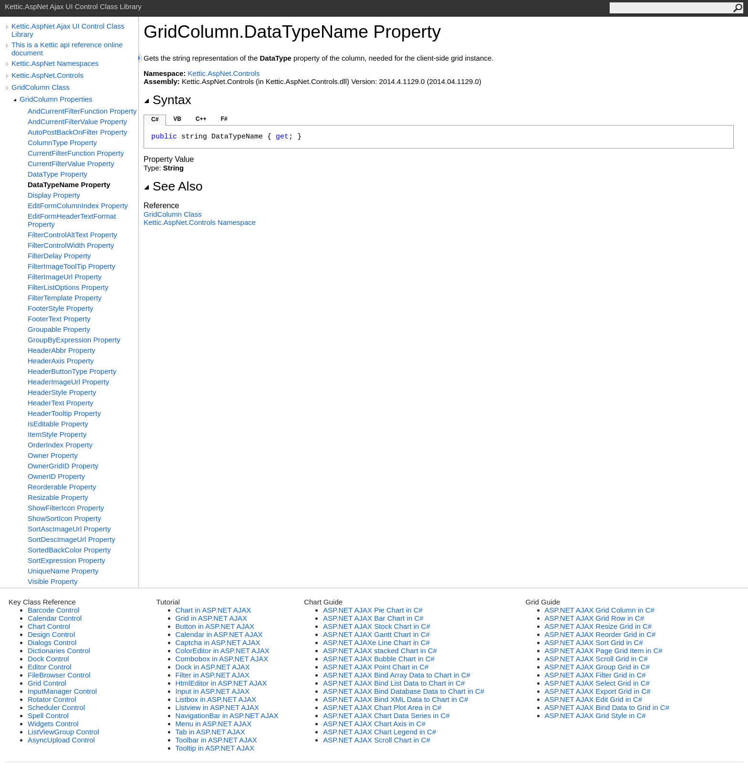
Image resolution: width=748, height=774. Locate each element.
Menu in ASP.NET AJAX (214, 724)
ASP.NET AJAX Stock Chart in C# (376, 626)
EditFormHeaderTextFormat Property (72, 220)
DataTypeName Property (69, 184)
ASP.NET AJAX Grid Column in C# (599, 610)
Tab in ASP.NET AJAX (210, 732)
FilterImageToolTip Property (71, 266)
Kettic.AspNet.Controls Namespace (200, 222)
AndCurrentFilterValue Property (77, 121)
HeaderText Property (61, 403)
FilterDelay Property (59, 256)
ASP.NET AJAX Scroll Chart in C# (376, 740)
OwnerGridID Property (63, 466)
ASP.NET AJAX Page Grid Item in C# (604, 651)
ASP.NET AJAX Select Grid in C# (597, 683)
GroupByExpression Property (74, 340)
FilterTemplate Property (65, 298)
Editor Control (50, 667)
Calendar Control (55, 618)
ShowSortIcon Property (64, 518)
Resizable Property (58, 497)
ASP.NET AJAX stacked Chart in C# (380, 651)
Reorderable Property (62, 487)
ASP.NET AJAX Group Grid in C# (597, 667)
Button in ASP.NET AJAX (215, 626)
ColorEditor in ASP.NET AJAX (223, 651)
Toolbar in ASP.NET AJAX (216, 740)
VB (177, 119)
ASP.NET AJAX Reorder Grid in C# (600, 634)
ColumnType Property (62, 142)
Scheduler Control (56, 707)
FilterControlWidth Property (71, 245)
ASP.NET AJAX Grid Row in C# (594, 618)
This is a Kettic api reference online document (67, 49)
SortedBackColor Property (69, 550)
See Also (173, 186)
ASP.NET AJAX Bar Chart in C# (373, 618)
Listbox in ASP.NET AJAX (216, 699)
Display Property (54, 195)
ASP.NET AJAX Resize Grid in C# (598, 626)
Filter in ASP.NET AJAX (212, 675)
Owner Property (53, 455)
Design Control (51, 634)
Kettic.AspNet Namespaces (55, 63)
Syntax (167, 100)
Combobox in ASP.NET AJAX (222, 659)
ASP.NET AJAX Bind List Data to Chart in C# (394, 683)
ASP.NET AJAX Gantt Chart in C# (376, 634)
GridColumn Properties (56, 99)
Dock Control (48, 659)
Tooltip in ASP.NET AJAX (215, 748)
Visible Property (53, 581)
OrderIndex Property (60, 445)
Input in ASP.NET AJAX (212, 691)
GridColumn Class (40, 87)
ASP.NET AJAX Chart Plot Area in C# (382, 707)
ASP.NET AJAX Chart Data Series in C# (386, 715)
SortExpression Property (66, 560)
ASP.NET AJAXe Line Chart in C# (376, 642)
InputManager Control (62, 691)
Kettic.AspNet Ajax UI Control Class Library (68, 30)
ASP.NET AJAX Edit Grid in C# (594, 699)
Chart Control (49, 626)
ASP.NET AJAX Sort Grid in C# (594, 642)
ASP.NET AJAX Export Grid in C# (598, 691)
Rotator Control (52, 699)
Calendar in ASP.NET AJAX (219, 634)
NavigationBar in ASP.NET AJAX (227, 715)
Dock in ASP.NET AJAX (213, 667)
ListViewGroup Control (63, 732)
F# (224, 119)
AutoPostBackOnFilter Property (77, 132)
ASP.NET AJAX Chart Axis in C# (374, 724)
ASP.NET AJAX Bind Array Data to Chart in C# (396, 675)
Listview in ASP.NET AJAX (217, 707)
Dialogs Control (52, 642)
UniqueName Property (63, 571)
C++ (201, 119)
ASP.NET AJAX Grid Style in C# (595, 715)
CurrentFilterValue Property (71, 163)
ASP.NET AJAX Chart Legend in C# (379, 732)
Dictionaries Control (59, 651)
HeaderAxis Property (61, 361)
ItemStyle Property (57, 434)
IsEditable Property (58, 424)
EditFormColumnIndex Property (78, 205)
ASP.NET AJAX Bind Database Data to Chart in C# (403, 691)
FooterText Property (59, 319)
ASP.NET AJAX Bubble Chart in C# (379, 659)
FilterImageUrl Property (65, 277)
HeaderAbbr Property (61, 350)
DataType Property (57, 174)
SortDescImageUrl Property (71, 539)
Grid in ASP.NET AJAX (211, 618)
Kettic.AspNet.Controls (47, 75)
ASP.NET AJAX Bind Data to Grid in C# (607, 707)
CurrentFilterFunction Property (76, 153)
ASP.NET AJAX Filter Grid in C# (595, 675)
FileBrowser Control (59, 675)
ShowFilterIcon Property (66, 508)
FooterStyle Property (61, 308)
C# (154, 119)
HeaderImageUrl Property (68, 382)
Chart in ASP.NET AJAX (213, 610)
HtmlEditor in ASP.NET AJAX (221, 683)
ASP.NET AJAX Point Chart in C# (375, 667)
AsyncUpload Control (61, 740)
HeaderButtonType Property (72, 371)
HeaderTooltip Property (64, 413)
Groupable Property (59, 329)
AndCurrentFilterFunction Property (82, 111)
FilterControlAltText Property (72, 235)
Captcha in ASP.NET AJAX (218, 642)
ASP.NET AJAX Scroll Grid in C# (596, 659)
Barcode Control (53, 610)
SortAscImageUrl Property (69, 529)
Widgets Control (53, 724)
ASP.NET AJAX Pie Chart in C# (373, 610)
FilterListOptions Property (68, 287)
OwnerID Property (56, 476)
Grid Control (47, 683)
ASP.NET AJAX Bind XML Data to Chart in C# (395, 699)
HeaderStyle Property (62, 392)
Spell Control (48, 715)
